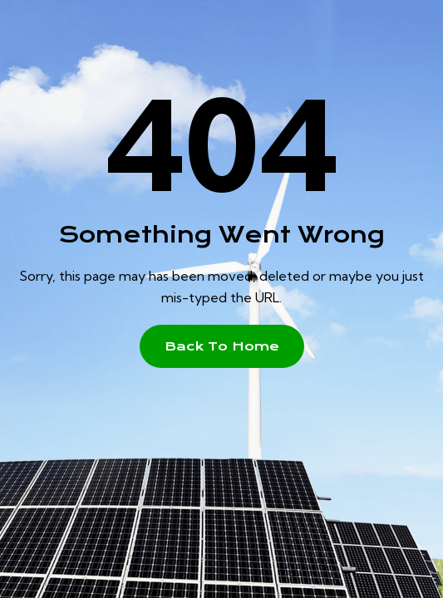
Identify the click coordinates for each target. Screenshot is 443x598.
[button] (222, 346)
